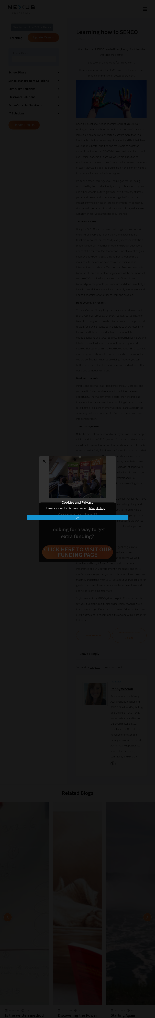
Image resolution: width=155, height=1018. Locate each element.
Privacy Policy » (97, 508)
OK (77, 517)
